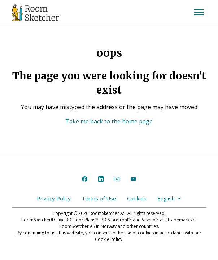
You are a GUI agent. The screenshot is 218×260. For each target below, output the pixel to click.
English (169, 198)
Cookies (137, 198)
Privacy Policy (54, 198)
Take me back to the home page (109, 121)
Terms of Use (99, 198)
